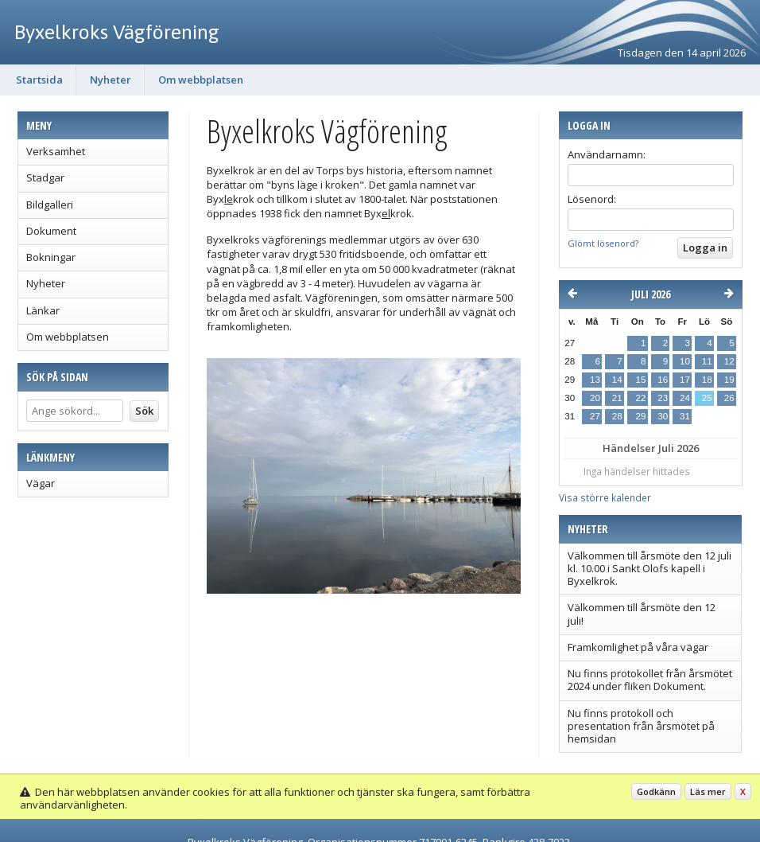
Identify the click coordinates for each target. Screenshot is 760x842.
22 (640, 398)
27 (595, 416)
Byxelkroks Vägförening (116, 32)
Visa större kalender (605, 497)
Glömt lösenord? (603, 243)
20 (595, 398)
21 (617, 398)
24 (685, 398)
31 (685, 416)
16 (662, 379)
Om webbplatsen (200, 79)
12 (729, 361)
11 (707, 361)
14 (617, 379)
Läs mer (708, 791)
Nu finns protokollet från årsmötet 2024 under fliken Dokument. (650, 679)
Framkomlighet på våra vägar (638, 647)
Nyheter (110, 79)
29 (640, 416)
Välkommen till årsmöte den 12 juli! (641, 613)
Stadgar (45, 177)
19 (729, 379)
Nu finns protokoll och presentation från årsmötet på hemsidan (641, 726)
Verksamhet (55, 151)
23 (662, 398)
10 (685, 361)
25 (707, 398)
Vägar (40, 483)
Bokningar (51, 257)
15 (640, 379)
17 (685, 379)
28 (617, 416)
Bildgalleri (49, 204)
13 (595, 379)
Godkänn (656, 791)
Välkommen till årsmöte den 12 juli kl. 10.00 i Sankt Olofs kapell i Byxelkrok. (649, 568)
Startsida (39, 79)
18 (707, 379)
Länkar (43, 310)
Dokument (51, 231)
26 (729, 398)
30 (662, 416)
